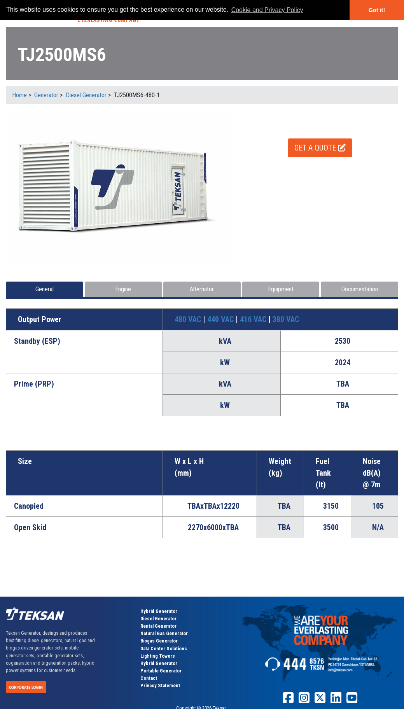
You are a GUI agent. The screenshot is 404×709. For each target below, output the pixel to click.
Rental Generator (158, 626)
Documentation (359, 289)
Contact (148, 678)
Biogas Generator (159, 641)
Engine (123, 289)
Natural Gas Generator (164, 633)
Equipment (281, 289)
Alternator (202, 289)
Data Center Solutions (163, 648)
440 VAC (221, 319)
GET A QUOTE (320, 147)
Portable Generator (161, 671)
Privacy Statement (160, 685)
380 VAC (286, 319)
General (44, 289)
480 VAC (189, 319)
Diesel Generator (158, 618)
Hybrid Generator (158, 611)
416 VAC (254, 319)
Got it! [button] (377, 10)
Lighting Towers (157, 656)
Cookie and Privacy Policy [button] (267, 10)
